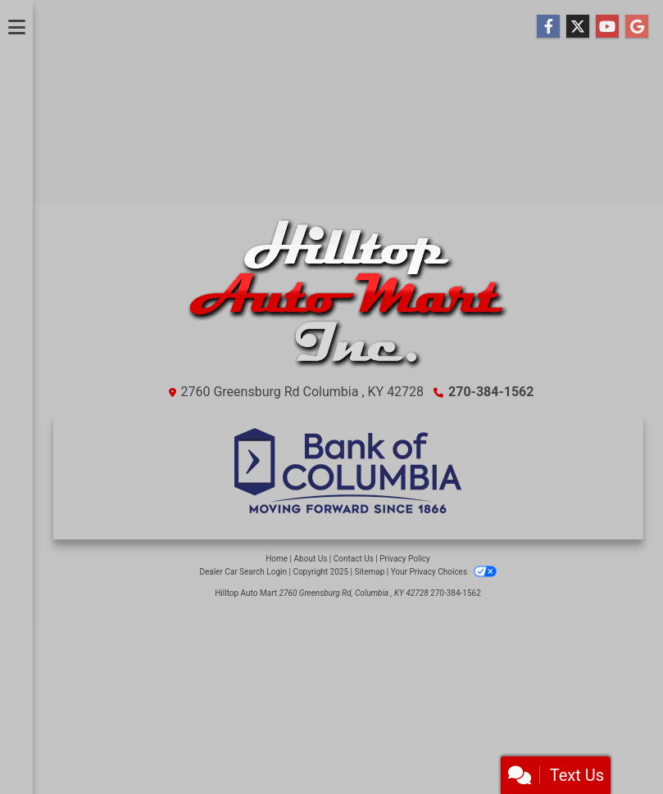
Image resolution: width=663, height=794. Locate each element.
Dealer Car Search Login (243, 571)
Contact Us (354, 558)
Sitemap (369, 571)
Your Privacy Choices (444, 571)
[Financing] (348, 470)
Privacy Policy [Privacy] (404, 558)
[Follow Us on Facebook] (548, 27)
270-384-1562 (491, 391)
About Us (311, 558)
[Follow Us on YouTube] (607, 27)
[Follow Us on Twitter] (577, 27)
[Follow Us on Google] (636, 27)
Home (277, 558)
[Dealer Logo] (348, 300)
